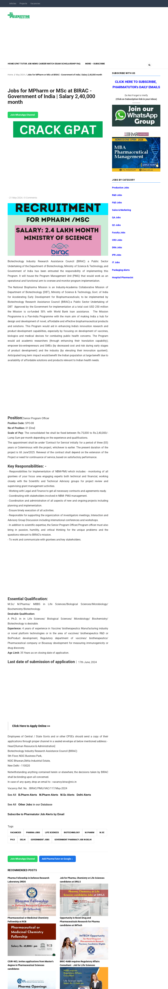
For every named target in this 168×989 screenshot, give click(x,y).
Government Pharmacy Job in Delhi (73, 840)
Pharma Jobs (33, 832)
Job (38, 66)
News (47, 66)
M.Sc (102, 832)
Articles (12, 3)
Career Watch (61, 66)
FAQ (104, 66)
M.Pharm (89, 832)
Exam (77, 66)
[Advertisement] (97, 33)
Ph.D (12, 840)
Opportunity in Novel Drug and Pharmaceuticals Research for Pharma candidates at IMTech (80, 922)
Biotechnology (72, 832)
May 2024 (20, 74)
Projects (23, 3)
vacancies (15, 832)
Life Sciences (52, 832)
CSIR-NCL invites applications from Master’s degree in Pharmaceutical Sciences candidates (31, 965)
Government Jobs (40, 840)
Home (12, 66)
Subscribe (132, 66)
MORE (117, 66)
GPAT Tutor (26, 66)
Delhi (23, 840)
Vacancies (35, 3)
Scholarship (90, 66)
